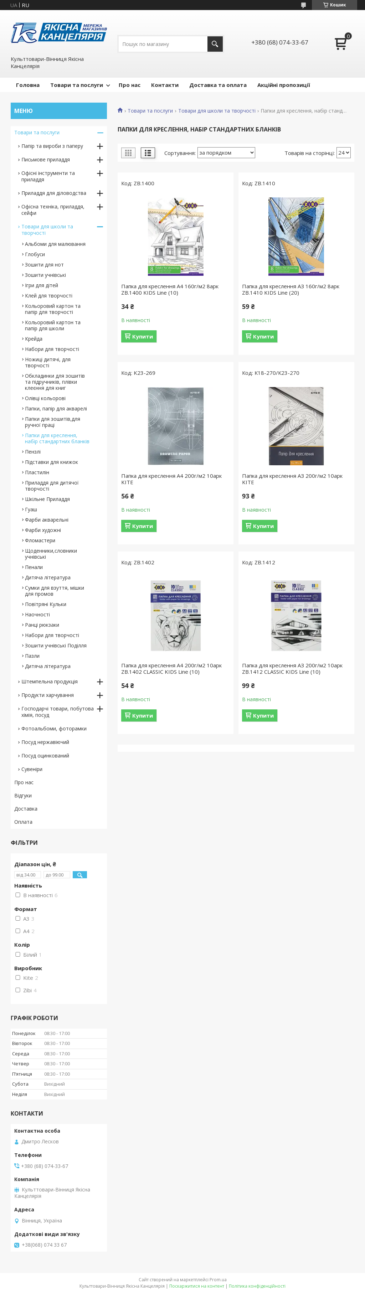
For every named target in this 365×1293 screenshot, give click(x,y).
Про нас (129, 84)
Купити (142, 336)
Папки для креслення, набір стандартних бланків (57, 438)
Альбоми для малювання (55, 244)
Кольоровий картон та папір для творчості (53, 308)
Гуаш (31, 509)
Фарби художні (43, 530)
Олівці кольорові (45, 398)
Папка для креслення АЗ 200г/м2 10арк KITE (292, 478)
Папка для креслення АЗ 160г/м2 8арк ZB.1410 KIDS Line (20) (290, 289)
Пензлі (33, 451)
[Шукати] (215, 44)
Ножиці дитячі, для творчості (48, 362)
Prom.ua (218, 1280)
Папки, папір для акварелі (56, 408)
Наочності (37, 614)
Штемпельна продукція (49, 681)
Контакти (165, 84)
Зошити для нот (44, 264)
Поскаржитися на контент (196, 1286)
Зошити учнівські (45, 274)
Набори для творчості (52, 349)
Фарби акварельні (46, 519)
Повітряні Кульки (45, 604)
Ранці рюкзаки (42, 624)
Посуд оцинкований (45, 755)
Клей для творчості (48, 295)
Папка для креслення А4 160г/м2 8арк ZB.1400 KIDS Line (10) (170, 289)
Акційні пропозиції (283, 84)
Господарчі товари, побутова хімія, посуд (57, 711)
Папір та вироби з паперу (52, 146)
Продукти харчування (47, 695)
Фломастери (40, 540)
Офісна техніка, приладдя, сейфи (52, 209)
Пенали (34, 567)
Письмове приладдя (45, 159)
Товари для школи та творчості (217, 111)
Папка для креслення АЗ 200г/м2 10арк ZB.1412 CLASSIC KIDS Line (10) (292, 668)
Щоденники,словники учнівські (51, 553)
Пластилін (37, 472)
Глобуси (35, 254)
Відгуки (23, 795)
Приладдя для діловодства (53, 193)
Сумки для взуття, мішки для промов (54, 590)
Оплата (23, 821)
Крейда (33, 338)
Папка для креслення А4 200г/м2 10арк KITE (171, 478)
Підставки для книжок (51, 462)
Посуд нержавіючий (45, 742)
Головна (28, 84)
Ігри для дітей (41, 285)
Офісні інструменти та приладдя (48, 176)
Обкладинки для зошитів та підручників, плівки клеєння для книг (55, 381)
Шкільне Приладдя (47, 499)
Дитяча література (48, 577)
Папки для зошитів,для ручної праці (52, 421)
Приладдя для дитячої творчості (52, 485)
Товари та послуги (76, 84)
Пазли (32, 655)
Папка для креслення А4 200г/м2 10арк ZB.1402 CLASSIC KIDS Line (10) (171, 668)
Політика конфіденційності (257, 1286)
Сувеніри (31, 769)
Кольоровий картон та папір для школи (53, 325)
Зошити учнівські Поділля (56, 645)
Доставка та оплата (218, 84)
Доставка (25, 808)
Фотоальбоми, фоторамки (54, 728)
